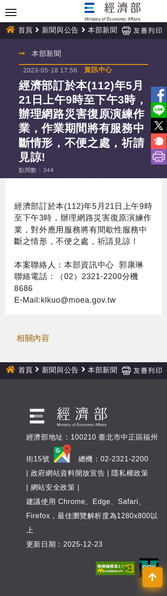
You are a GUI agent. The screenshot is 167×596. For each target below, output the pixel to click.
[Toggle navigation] (11, 12)
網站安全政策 (53, 487)
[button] (153, 577)
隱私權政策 (129, 473)
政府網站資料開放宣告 (68, 473)
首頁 (25, 30)
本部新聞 (103, 30)
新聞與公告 (60, 30)
